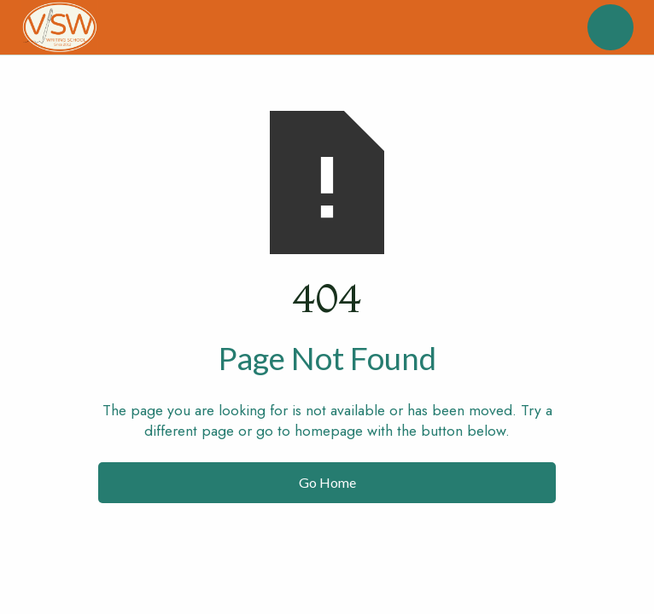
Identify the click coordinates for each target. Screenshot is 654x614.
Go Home (327, 482)
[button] (610, 27)
